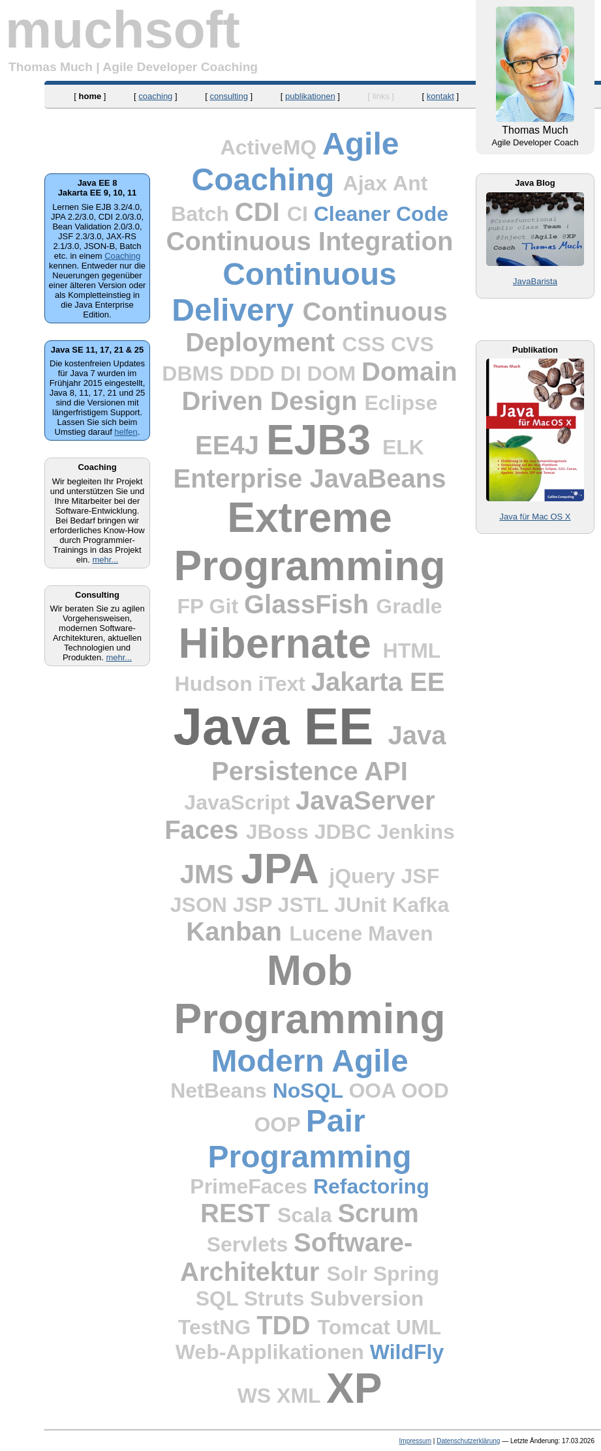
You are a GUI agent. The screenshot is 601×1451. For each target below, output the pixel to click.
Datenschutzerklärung (468, 1440)
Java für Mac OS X (534, 516)
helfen (125, 432)
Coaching (122, 256)
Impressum (415, 1440)
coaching (155, 96)
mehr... (105, 559)
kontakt (440, 96)
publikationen (310, 96)
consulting (228, 96)
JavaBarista (535, 281)
